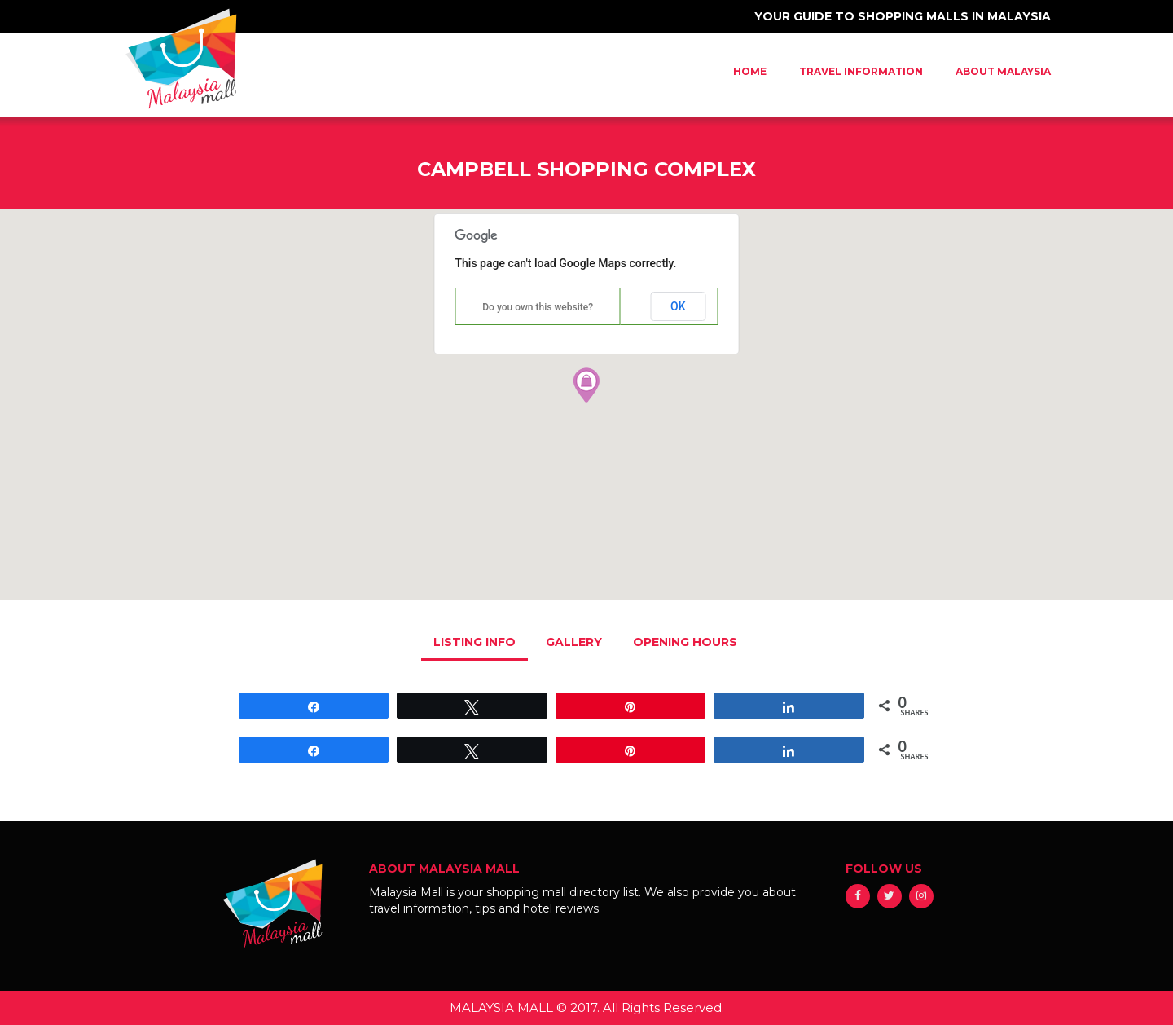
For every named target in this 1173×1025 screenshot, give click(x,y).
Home (750, 71)
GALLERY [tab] (574, 642)
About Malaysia (1003, 71)
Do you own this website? (537, 307)
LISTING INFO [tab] (474, 642)
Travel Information (861, 71)
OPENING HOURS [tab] (685, 642)
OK (678, 306)
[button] (586, 384)
